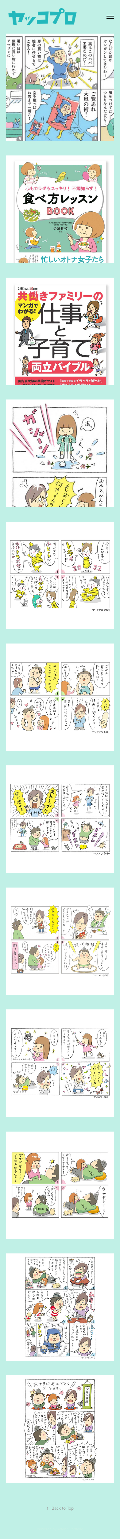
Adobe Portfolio (70, 1528)
